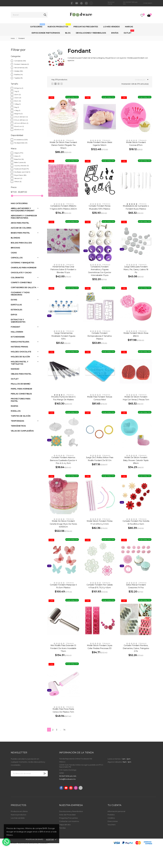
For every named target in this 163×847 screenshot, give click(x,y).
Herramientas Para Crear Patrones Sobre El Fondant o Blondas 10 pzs (63, 270)
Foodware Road (21, 169)
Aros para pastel (20, 223)
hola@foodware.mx (67, 779)
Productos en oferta (19, 811)
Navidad (15, 369)
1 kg (16, 91)
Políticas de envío (34, 839)
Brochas (15, 248)
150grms (18, 114)
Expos (14, 314)
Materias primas (19, 347)
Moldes (18, 71)
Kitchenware (18, 337)
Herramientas (21, 68)
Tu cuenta (114, 805)
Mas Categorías (19, 203)
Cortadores (20, 61)
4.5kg (17, 110)
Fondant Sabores (21, 64)
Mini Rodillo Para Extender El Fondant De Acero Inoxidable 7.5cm (63, 648)
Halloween (17, 332)
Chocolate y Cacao (21, 272)
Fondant (15, 327)
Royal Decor (20, 175)
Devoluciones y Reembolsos (91, 33)
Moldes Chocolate (21, 352)
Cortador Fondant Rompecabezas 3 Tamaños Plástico (99, 336)
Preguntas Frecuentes (85, 26)
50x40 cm (19, 126)
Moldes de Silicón (20, 357)
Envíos (114, 33)
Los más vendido (18, 818)
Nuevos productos (18, 815)
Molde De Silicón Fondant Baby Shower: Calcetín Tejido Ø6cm (136, 460)
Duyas (14, 300)
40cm (17, 98)
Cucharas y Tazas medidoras (20, 293)
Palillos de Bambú (20, 384)
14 (64, 730)
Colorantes (17, 277)
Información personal (116, 811)
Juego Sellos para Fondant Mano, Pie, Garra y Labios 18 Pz (136, 270)
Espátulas (16, 305)
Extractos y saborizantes (18, 320)
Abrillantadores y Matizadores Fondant (23, 209)
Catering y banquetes (22, 262)
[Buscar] (29, 15)
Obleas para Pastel (21, 374)
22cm (17, 94)
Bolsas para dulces (21, 243)
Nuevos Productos (59, 25)
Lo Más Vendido (111, 26)
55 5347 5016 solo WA (67, 776)
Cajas (14, 253)
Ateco (17, 156)
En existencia (21, 140)
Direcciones (113, 821)
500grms (18, 88)
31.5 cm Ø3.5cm (21, 120)
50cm (17, 101)
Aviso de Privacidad (67, 815)
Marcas (129, 26)
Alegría (18, 153)
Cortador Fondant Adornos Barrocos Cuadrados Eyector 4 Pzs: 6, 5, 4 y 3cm (63, 460)
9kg (16, 107)
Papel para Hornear (21, 389)
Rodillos (18, 74)
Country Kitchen (21, 166)
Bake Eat (19, 159)
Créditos (111, 818)
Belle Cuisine (20, 162)
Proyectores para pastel (20, 400)
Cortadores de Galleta (23, 287)
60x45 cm (19, 129)
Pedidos (111, 815)
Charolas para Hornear (23, 267)
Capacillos (17, 258)
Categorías (37, 25)
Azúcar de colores (21, 228)
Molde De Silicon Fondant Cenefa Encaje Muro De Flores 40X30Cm (63, 524)
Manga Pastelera (20, 342)
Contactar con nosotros (69, 821)
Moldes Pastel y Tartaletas (19, 362)
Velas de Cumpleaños (22, 431)
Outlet (129, 32)
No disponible (20, 143)
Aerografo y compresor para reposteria (24, 216)
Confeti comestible (21, 282)
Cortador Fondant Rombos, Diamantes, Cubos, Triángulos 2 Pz (136, 648)
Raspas (14, 406)
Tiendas (62, 828)
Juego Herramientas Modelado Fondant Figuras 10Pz (63, 336)
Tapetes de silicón (20, 416)
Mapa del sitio (65, 825)
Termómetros (18, 426)
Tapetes (18, 78)
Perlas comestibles (21, 394)
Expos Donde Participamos (46, 33)
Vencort (18, 178)
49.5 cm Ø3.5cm (21, 123)
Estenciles (16, 309)
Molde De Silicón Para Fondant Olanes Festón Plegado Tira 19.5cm (63, 145)
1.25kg (17, 104)
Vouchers (111, 825)
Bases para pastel (20, 233)
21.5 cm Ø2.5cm (21, 117)
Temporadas (17, 421)
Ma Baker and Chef (22, 172)
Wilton (17, 181)
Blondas (15, 238)
